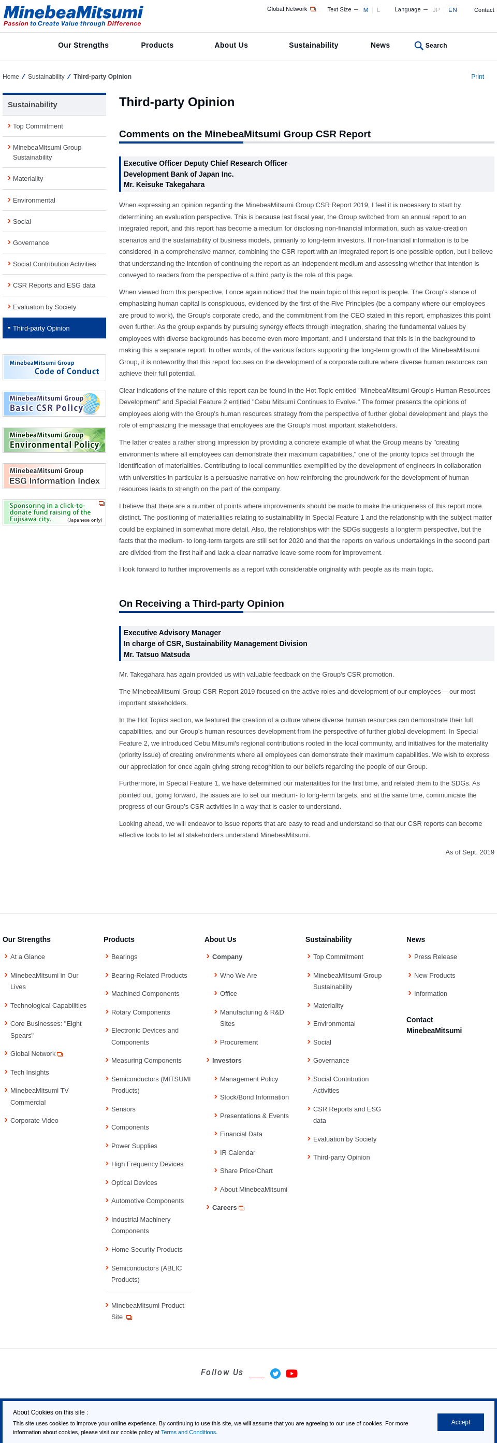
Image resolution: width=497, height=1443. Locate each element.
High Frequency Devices (147, 1164)
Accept (461, 1422)
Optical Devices (134, 1183)
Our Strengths (83, 45)
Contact (484, 10)
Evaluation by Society (44, 307)
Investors (227, 1060)
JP (436, 9)
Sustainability (314, 45)
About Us (231, 45)
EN (452, 9)
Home (11, 76)
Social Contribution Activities (54, 264)
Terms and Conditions (188, 1432)
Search (436, 45)
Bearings (124, 957)
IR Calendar (237, 1152)
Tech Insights (29, 1072)
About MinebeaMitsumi (253, 1189)
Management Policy (249, 1079)
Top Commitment (38, 126)
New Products (435, 975)
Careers (229, 1207)
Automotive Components (147, 1201)
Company (227, 957)
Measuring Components (146, 1060)
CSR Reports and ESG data (54, 285)
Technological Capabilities (48, 1005)
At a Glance (27, 957)
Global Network (292, 8)
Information (430, 993)
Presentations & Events (254, 1116)
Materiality (28, 178)
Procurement (239, 1042)
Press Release (435, 957)
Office (228, 993)
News (380, 45)
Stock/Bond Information (254, 1097)
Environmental (34, 200)
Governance (31, 243)
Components (130, 1127)
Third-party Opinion (41, 328)
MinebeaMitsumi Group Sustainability (47, 152)
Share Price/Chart (246, 1171)
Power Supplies (134, 1146)
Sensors (123, 1109)
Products (157, 45)
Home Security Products (147, 1249)
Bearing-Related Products (149, 975)
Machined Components (145, 993)
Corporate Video (34, 1120)
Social (22, 221)
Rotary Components (140, 1012)
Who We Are (238, 975)
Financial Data (241, 1134)
